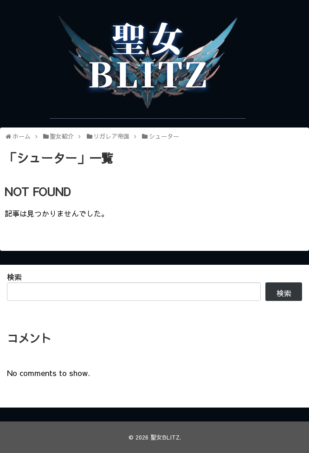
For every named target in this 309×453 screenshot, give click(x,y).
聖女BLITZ (165, 437)
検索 (14, 277)
